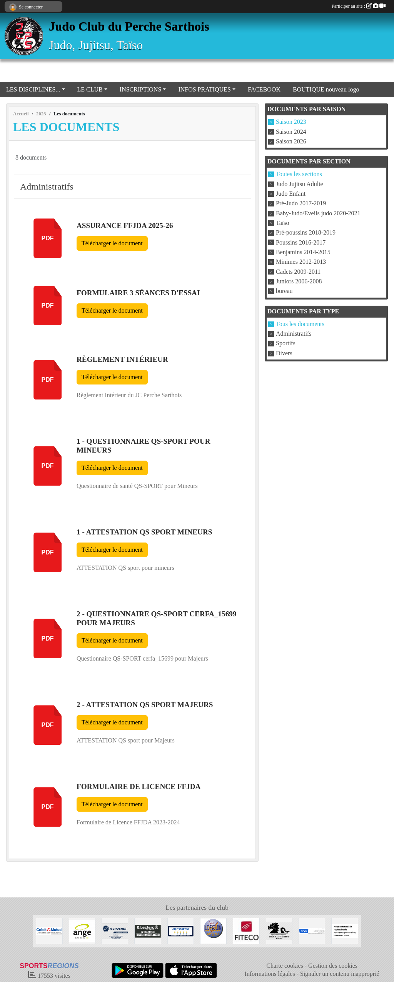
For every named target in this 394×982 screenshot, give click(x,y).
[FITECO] (246, 930)
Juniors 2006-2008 (299, 281)
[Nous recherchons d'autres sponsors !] (344, 930)
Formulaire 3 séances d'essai (138, 293)
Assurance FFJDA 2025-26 (125, 225)
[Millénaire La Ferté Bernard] (279, 930)
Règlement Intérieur (122, 359)
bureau (284, 291)
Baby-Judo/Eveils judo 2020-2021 (318, 213)
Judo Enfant (291, 193)
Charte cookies (284, 965)
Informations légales (270, 973)
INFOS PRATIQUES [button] (204, 89)
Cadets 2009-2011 (298, 271)
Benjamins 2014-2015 (303, 252)
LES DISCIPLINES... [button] (33, 89)
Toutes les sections (299, 174)
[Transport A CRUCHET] (115, 930)
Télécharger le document (112, 243)
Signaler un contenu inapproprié (339, 973)
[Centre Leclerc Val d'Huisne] (147, 930)
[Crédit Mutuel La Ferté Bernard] (49, 930)
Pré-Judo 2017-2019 (301, 203)
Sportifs (286, 343)
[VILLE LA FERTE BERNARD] (180, 930)
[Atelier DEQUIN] (213, 930)
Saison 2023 (291, 122)
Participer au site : (359, 6)
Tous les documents (300, 324)
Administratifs (293, 333)
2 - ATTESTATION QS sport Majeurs (145, 705)
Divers (284, 353)
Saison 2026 (291, 141)
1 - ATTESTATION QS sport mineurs (144, 532)
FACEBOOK (264, 89)
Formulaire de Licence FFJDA (138, 786)
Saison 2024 (291, 131)
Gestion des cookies (332, 965)
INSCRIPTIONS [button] (140, 89)
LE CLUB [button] (90, 89)
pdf (48, 238)
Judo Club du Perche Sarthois (129, 26)
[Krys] (312, 930)
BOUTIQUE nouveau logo (326, 89)
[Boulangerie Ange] (82, 930)
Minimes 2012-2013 (301, 262)
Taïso (282, 223)
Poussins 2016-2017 (301, 242)
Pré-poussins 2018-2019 (306, 233)
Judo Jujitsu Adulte (299, 184)
